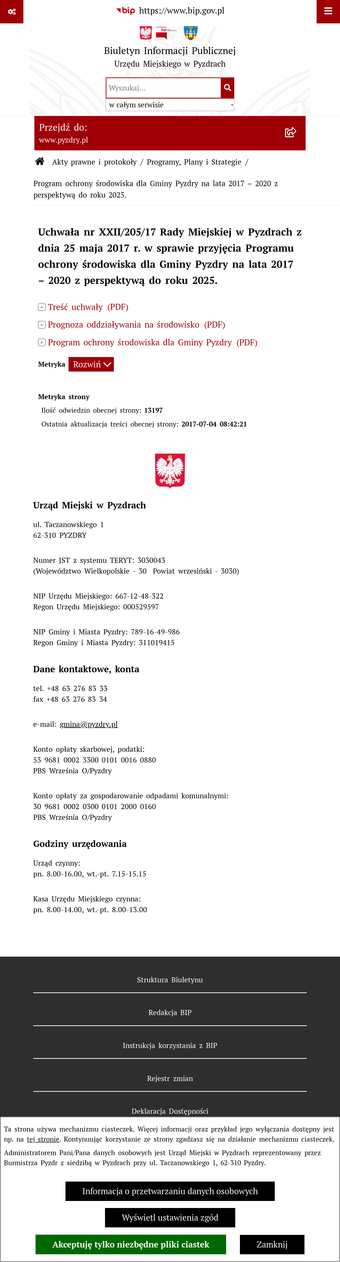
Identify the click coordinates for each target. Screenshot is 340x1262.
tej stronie (43, 1139)
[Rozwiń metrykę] (91, 364)
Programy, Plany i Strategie (194, 162)
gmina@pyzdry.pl (89, 724)
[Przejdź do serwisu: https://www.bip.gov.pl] (170, 11)
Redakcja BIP (170, 1012)
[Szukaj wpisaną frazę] (227, 87)
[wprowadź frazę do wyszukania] (163, 87)
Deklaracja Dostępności (170, 1111)
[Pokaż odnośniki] (11, 11)
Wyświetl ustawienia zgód (170, 1217)
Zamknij (272, 1244)
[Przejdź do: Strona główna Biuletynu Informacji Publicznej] (40, 162)
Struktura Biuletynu (170, 979)
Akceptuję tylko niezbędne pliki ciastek (130, 1244)
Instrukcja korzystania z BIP (170, 1045)
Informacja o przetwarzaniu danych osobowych (170, 1191)
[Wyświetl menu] (328, 11)
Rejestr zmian (170, 1078)
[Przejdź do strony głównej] (170, 49)
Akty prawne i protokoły (94, 162)
